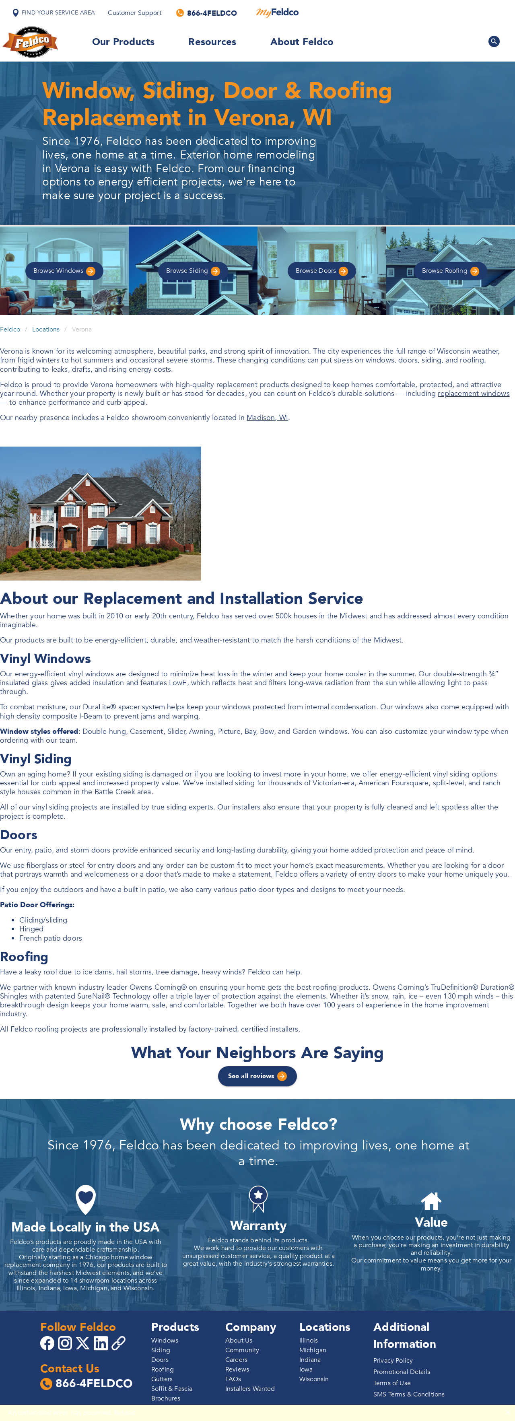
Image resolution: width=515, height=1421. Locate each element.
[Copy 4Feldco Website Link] (119, 1343)
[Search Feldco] (494, 41)
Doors (322, 271)
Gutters (162, 1379)
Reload (125, 1412)
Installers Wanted (250, 1388)
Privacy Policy (393, 1360)
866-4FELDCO (86, 1384)
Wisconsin (314, 1379)
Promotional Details (401, 1371)
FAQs (233, 1379)
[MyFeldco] (277, 12)
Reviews (237, 1369)
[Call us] (207, 12)
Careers (236, 1359)
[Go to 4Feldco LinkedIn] (102, 1342)
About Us (238, 1340)
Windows (64, 271)
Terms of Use (392, 1383)
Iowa (306, 1369)
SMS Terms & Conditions (409, 1394)
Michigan (312, 1350)
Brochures (165, 1398)
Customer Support (134, 12)
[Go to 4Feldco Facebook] (48, 1342)
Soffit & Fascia (171, 1388)
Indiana (310, 1359)
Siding (193, 271)
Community (242, 1350)
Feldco (10, 329)
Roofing (451, 271)
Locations (46, 329)
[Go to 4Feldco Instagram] (66, 1342)
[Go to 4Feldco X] (84, 1342)
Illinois (308, 1340)
